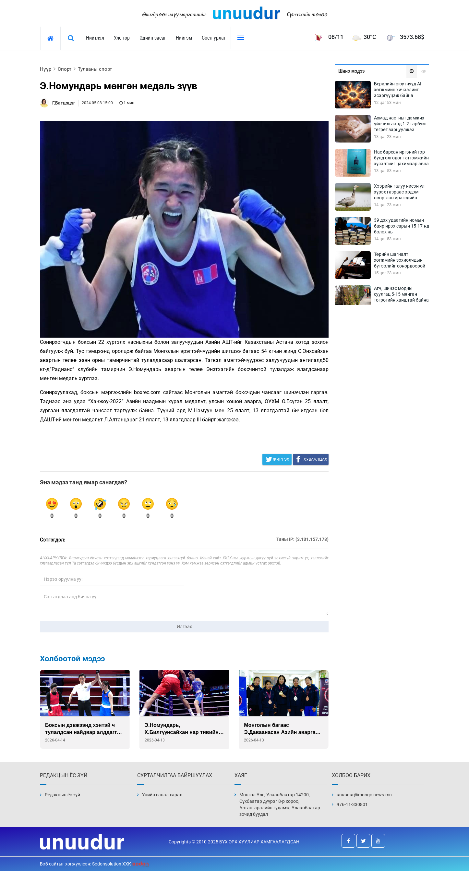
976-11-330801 (352, 804)
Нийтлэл (95, 38)
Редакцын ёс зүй (62, 794)
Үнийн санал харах (162, 794)
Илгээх (184, 626)
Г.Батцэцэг (63, 103)
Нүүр (45, 69)
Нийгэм (184, 38)
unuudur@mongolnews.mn (364, 794)
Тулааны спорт (95, 69)
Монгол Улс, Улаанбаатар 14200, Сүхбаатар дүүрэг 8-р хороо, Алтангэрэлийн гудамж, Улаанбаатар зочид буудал (279, 804)
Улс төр (122, 38)
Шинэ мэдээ (351, 71)
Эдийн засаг (152, 38)
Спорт (64, 69)
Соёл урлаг (214, 38)
